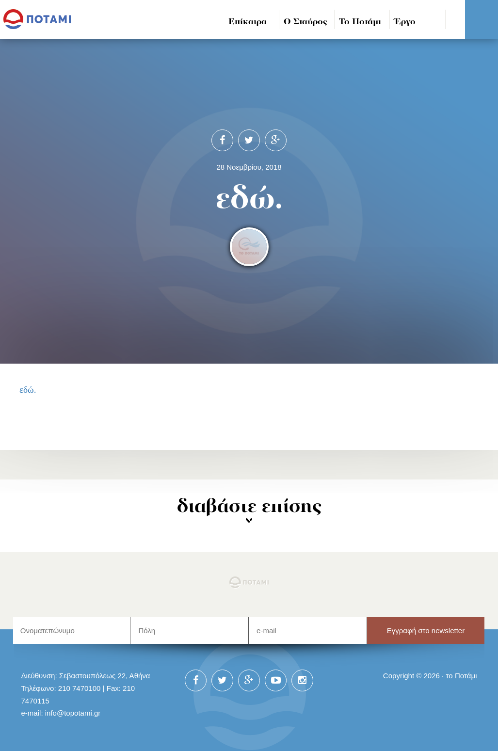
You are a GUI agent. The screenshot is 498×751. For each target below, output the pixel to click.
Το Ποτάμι (360, 22)
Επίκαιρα (247, 22)
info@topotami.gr (73, 713)
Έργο (405, 22)
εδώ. (27, 389)
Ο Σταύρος (305, 22)
